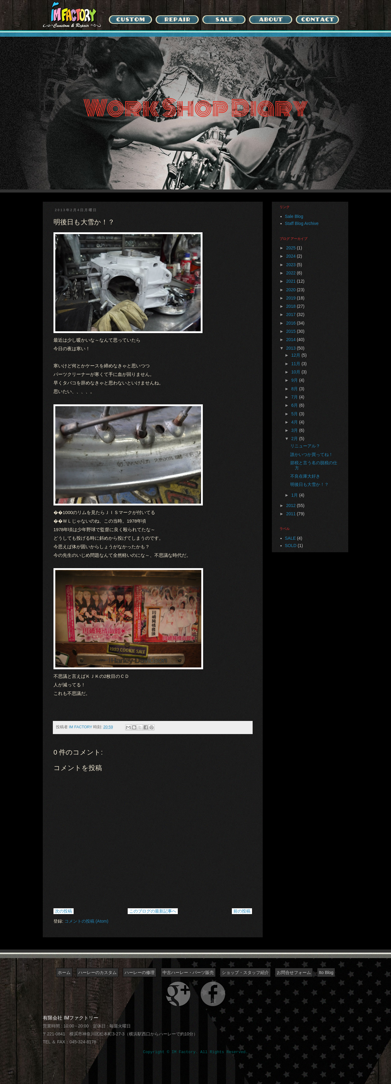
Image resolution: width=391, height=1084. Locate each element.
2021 (291, 281)
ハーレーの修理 (140, 972)
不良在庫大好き (305, 476)
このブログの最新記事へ (152, 911)
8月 (295, 388)
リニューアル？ (305, 445)
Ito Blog (326, 972)
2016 (291, 323)
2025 (291, 247)
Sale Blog (294, 216)
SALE (290, 538)
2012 (291, 505)
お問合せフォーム (294, 972)
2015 (291, 331)
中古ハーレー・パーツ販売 (188, 972)
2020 (291, 289)
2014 (291, 339)
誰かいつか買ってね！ (311, 454)
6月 (295, 405)
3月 (295, 430)
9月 (295, 380)
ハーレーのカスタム (97, 972)
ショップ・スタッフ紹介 (245, 972)
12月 (296, 355)
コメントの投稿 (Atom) (86, 921)
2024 (291, 256)
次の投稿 (63, 911)
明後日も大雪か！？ (309, 484)
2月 (295, 438)
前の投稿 (241, 911)
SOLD (291, 545)
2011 (291, 513)
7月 (295, 397)
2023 (291, 264)
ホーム (64, 972)
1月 (295, 495)
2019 (291, 298)
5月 (295, 413)
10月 (296, 371)
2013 (291, 348)
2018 (291, 306)
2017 (291, 314)
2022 (291, 272)
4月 (295, 422)
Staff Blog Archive (302, 223)
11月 (296, 363)
